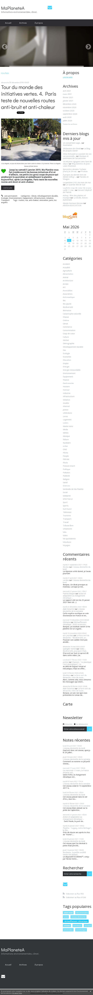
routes (21, 200)
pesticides (68, 930)
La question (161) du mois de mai (77, 182)
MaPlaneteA (12, 8)
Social (65, 492)
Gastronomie (68, 383)
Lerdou (66, 580)
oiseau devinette (78, 917)
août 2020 (67, 117)
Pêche (65, 453)
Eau (64, 350)
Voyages (66, 545)
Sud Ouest (67, 509)
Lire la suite (7, 188)
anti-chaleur (34, 200)
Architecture (68, 280)
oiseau (67, 925)
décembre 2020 (69, 104)
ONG (65, 449)
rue (26, 200)
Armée (65, 284)
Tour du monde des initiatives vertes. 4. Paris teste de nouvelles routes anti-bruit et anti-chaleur (28, 97)
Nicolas (66, 567)
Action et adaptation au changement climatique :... (74, 595)
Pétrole (66, 459)
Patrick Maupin (69, 593)
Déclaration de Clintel (71, 148)
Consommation (69, 330)
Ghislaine (66, 622)
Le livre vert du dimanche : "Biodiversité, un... (76, 636)
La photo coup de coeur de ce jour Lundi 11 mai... (77, 189)
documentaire (82, 912)
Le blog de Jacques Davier (76, 149)
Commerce (67, 327)
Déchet (66, 340)
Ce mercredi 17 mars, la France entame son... (76, 771)
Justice (65, 410)
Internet (66, 406)
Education (67, 360)
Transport (5, 200)
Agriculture (67, 271)
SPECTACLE (68, 499)
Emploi (65, 363)
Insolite (66, 403)
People (66, 456)
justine (65, 662)
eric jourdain (68, 635)
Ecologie (4, 198)
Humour (66, 390)
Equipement (28, 198)
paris (51, 200)
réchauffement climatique (76, 921)
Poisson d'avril (69, 466)
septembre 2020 (70, 114)
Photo (65, 462)
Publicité (66, 476)
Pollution (66, 472)
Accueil (8, 22)
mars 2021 (67, 94)
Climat (33, 196)
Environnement (15, 198)
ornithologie (81, 930)
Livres (65, 416)
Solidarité (67, 496)
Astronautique (69, 297)
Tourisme (67, 515)
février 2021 (68, 97)
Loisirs (65, 423)
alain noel (68, 912)
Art (64, 287)
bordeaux (77, 925)
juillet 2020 (67, 120)
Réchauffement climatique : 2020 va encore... (75, 623)
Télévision (67, 512)
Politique (66, 469)
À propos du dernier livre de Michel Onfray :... (74, 175)
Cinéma (66, 320)
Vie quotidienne (69, 539)
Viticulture (67, 542)
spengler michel (69, 648)
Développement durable (47, 196)
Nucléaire (67, 443)
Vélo (64, 532)
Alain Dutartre (68, 609)
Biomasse (67, 310)
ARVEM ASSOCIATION (72, 205)
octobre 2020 (68, 111)
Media (65, 429)
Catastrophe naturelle (72, 314)
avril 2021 (67, 91)
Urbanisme (67, 529)
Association (67, 290)
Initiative (49, 198)
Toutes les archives (70, 124)
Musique (66, 436)
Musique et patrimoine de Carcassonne (76, 157)
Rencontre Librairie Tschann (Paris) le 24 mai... (74, 170)
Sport (65, 502)
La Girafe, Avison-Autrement (75, 198)
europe (88, 925)
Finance (66, 380)
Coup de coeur (69, 333)
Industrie (66, 393)
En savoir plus (17, 993)
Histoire (66, 386)
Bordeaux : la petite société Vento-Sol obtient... (74, 853)
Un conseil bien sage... (72, 143)
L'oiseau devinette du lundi (76, 568)
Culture (66, 337)
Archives (23, 22)
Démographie (68, 343)
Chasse (66, 317)
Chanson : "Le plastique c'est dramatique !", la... (77, 663)
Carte (68, 704)
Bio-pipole (67, 304)
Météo (65, 433)
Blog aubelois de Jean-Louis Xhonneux (76, 164)
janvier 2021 (68, 101)
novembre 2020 (69, 107)
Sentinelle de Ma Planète (73, 489)
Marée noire (68, 426)
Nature (66, 439)
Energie (66, 367)
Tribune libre (68, 525)
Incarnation (67, 145)
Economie (67, 357)
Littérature (67, 413)
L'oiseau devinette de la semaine (74, 610)
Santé (65, 482)
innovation (44, 200)
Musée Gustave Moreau (73, 203)
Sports (65, 506)
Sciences (66, 486)
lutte (66, 917)
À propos (39, 22)
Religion (66, 479)
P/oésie (84, 171)
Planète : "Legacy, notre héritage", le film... (77, 829)
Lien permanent (9, 196)
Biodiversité (68, 307)
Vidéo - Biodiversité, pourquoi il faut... (75, 649)
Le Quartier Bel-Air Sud (75, 184)
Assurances (67, 294)
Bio (64, 300)
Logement (67, 419)
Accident (66, 264)
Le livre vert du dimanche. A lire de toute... (75, 676)
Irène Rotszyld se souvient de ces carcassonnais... (77, 155)
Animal (65, 277)
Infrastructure (39, 198)
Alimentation (68, 274)
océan (65, 446)
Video (65, 535)
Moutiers (66, 675)
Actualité (66, 267)
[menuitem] (8, 22)
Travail (65, 522)
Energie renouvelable (72, 370)
